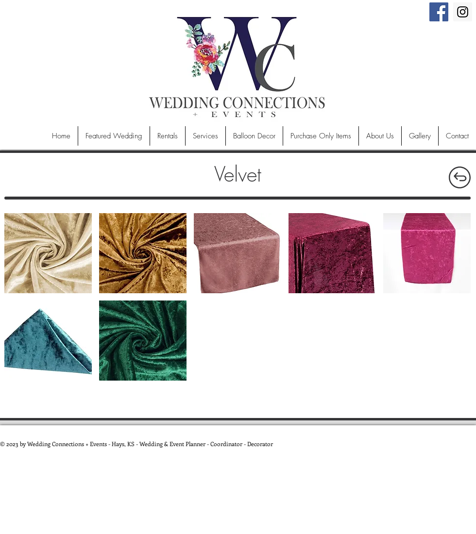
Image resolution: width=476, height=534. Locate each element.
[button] (48, 253)
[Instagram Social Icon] (462, 11)
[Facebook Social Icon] (438, 11)
